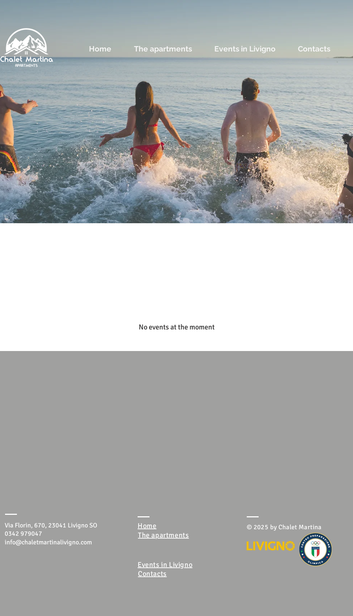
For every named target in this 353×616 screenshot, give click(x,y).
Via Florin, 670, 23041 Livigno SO (51, 525)
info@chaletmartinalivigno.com (48, 542)
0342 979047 (23, 534)
